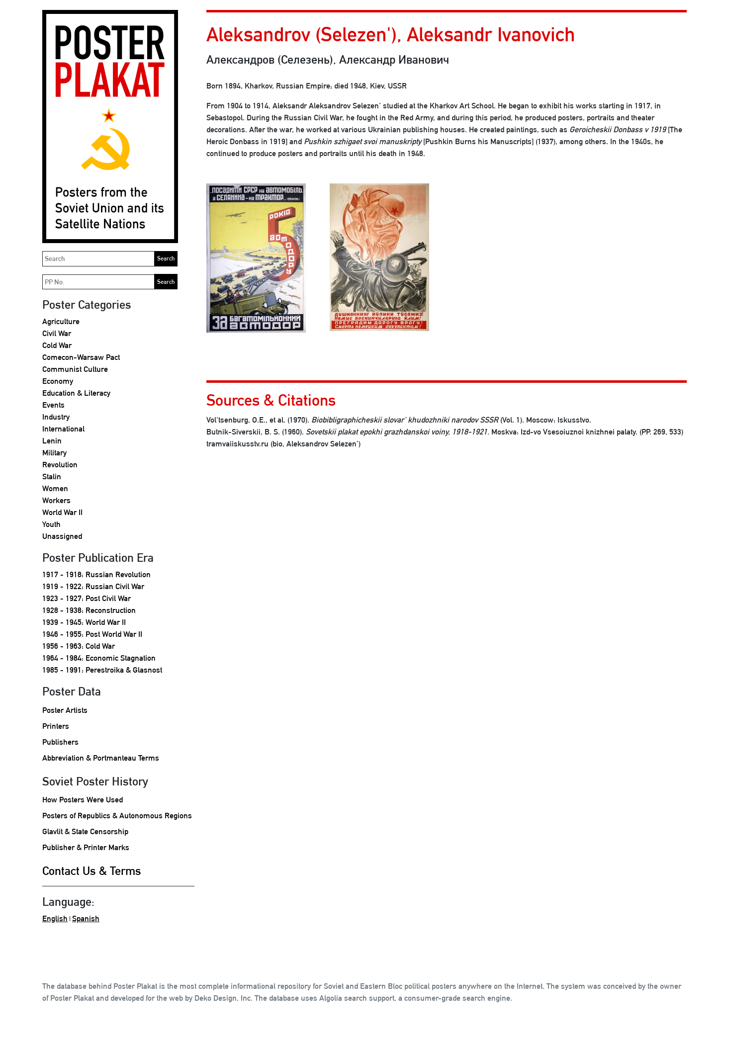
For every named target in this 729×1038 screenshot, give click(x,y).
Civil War (56, 333)
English (55, 918)
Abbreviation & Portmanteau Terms (100, 758)
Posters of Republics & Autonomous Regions (117, 815)
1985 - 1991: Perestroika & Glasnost (102, 670)
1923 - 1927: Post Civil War (86, 598)
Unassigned (62, 536)
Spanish (85, 918)
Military (54, 452)
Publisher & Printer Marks (85, 847)
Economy (57, 381)
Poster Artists (65, 710)
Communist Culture (75, 369)
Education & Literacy (76, 393)
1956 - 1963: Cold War (78, 646)
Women (55, 488)
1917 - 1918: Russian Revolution (96, 574)
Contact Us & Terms (91, 870)
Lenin (52, 440)
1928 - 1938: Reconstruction (89, 610)
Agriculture (61, 321)
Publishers (60, 742)
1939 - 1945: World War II (84, 622)
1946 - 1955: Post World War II (92, 634)
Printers (55, 726)
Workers (56, 500)
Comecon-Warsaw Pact (81, 357)
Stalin (51, 476)
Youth (51, 524)
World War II (62, 512)
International (63, 428)
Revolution (60, 464)
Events (53, 405)
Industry (56, 417)
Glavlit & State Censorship (85, 831)
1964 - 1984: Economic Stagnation (99, 658)
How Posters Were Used (82, 799)
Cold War (57, 345)
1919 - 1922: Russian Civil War (93, 586)
